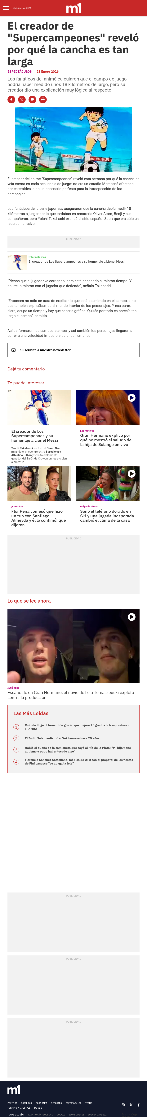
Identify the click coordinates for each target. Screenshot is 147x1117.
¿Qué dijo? (12, 631)
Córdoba (77, 1057)
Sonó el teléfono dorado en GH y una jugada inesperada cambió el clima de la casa (107, 463)
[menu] (8, 8)
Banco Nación (94, 1062)
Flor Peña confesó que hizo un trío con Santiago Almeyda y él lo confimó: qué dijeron (38, 463)
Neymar (25, 1062)
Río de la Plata (28, 1067)
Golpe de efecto (88, 455)
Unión (31, 1057)
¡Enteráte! (16, 455)
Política (12, 1040)
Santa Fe (12, 1062)
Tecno (88, 1040)
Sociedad (26, 1040)
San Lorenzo (46, 1057)
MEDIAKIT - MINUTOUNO (18, 1086)
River (10, 1057)
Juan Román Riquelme (40, 1052)
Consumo (62, 1057)
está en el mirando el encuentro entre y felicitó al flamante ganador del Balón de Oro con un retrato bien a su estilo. (39, 403)
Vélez (21, 1057)
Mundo (38, 1045)
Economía (41, 1040)
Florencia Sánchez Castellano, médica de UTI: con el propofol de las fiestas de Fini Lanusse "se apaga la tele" (76, 700)
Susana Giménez (97, 1052)
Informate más (36, 221)
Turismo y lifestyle (18, 1045)
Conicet (12, 1067)
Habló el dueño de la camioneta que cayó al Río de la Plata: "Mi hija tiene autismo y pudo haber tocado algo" (76, 688)
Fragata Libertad (95, 1057)
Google (61, 1052)
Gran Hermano (58, 1062)
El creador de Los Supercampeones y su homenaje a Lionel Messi (71, 225)
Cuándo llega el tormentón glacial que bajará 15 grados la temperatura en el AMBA (76, 667)
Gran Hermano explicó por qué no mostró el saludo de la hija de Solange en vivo (108, 391)
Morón (109, 1062)
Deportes (56, 1040)
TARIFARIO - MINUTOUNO (18, 1088)
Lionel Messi (76, 1052)
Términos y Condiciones (21, 1071)
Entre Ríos (39, 1062)
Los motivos (86, 382)
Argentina (76, 1062)
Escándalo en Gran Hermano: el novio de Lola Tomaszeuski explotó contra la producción (69, 637)
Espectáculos (18, 54)
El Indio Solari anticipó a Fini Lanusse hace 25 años (56, 678)
